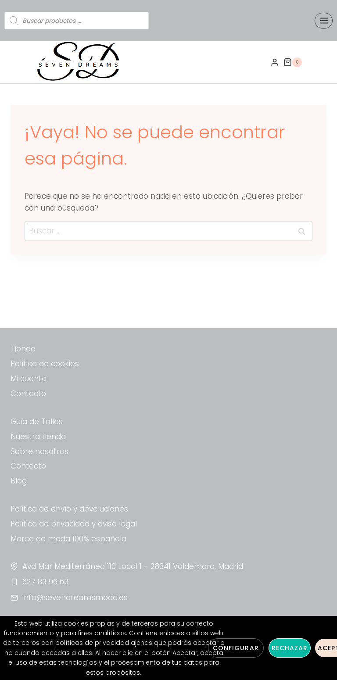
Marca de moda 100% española (68, 538)
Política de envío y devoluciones (69, 509)
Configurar (236, 648)
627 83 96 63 (45, 581)
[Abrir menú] (324, 20)
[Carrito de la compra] (292, 62)
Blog (19, 481)
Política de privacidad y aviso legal (74, 524)
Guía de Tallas (37, 421)
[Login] (274, 63)
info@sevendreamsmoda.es (75, 597)
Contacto (28, 393)
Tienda (23, 349)
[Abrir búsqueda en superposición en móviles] (76, 20)
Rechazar (290, 648)
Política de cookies (45, 363)
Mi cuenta (29, 378)
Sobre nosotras (39, 451)
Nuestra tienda (38, 436)
